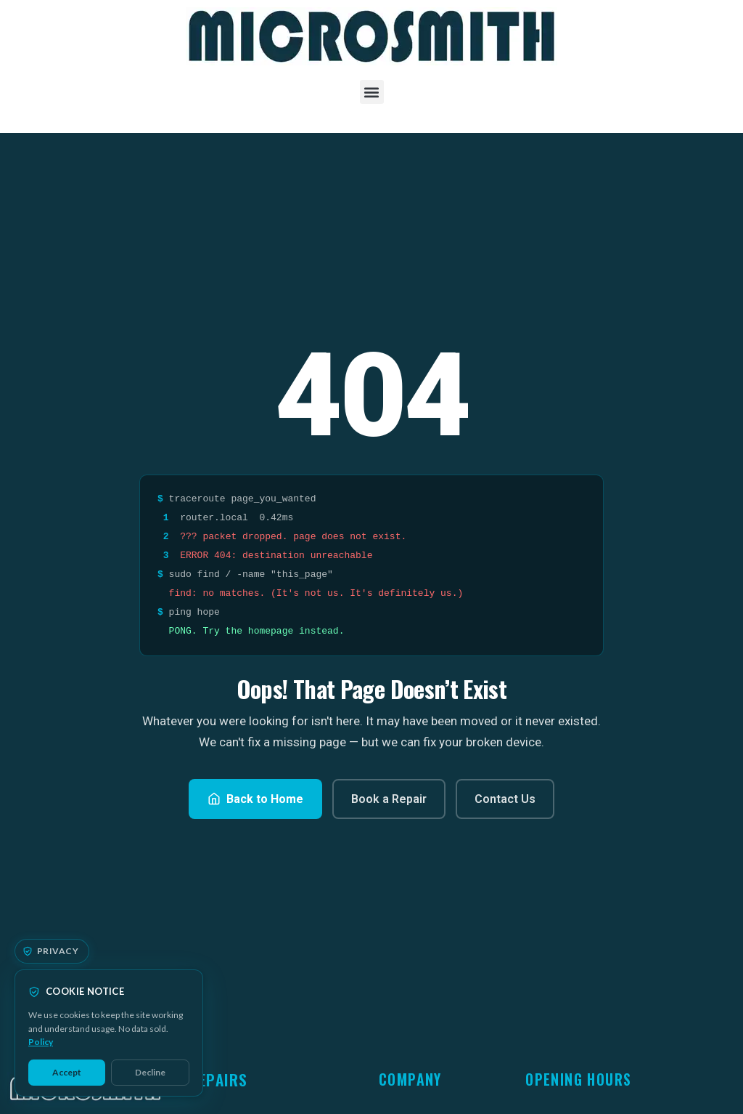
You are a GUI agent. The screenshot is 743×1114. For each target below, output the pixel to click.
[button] (372, 92)
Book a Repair (389, 799)
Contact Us (505, 799)
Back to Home (255, 799)
